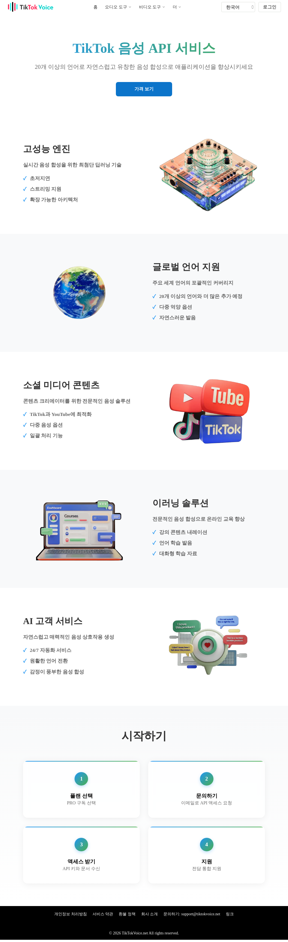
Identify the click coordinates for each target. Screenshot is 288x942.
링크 (230, 914)
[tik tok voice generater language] (239, 7)
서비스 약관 (103, 914)
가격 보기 (144, 89)
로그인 (269, 6)
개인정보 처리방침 (70, 914)
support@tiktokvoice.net (200, 914)
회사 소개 (149, 914)
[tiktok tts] (238, 7)
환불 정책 (127, 914)
